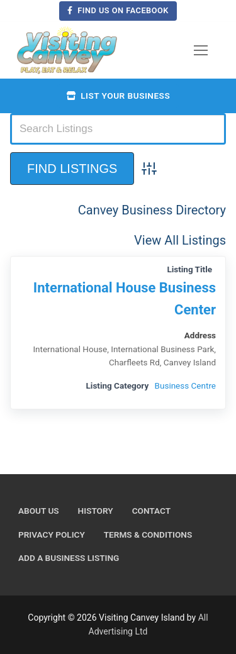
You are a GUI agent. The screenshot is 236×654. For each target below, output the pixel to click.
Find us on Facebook (118, 10)
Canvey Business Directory (152, 210)
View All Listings (180, 240)
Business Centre (185, 385)
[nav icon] (201, 50)
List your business (118, 96)
